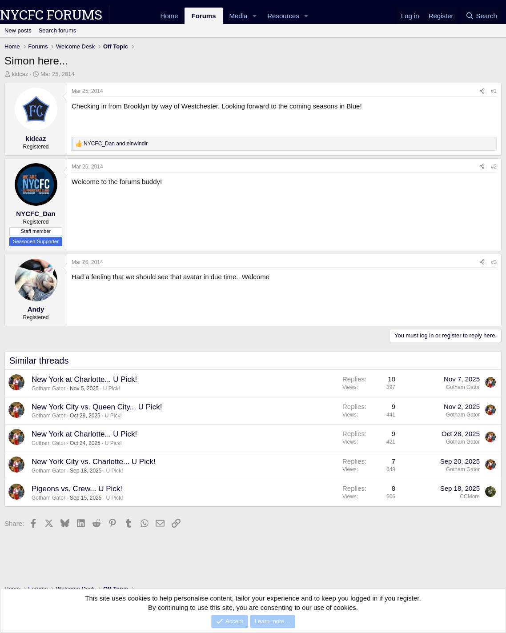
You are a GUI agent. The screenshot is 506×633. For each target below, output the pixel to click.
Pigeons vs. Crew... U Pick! (77, 489)
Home (169, 16)
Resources (283, 16)
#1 (494, 91)
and (116, 143)
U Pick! (111, 388)
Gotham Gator (48, 388)
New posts (18, 30)
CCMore (470, 496)
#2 (494, 167)
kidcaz (20, 74)
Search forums (57, 30)
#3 (494, 262)
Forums (203, 16)
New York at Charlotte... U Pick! (84, 379)
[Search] (481, 16)
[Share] (482, 91)
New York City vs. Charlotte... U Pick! (94, 461)
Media (238, 16)
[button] (254, 16)
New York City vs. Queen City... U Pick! (97, 407)
